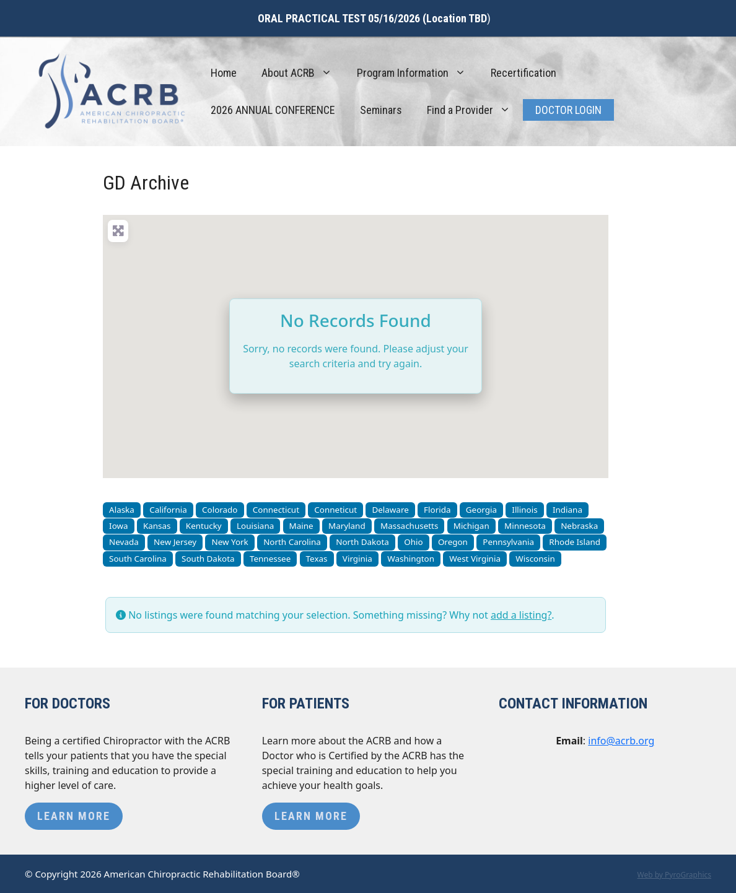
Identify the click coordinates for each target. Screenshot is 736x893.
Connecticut (276, 509)
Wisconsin (535, 558)
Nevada (124, 541)
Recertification (523, 72)
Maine (301, 525)
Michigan (471, 525)
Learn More (73, 815)
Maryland (347, 525)
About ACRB (302, 73)
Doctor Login (568, 109)
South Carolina (138, 558)
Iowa (118, 525)
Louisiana (255, 525)
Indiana (567, 509)
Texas (317, 558)
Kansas (157, 525)
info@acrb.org (621, 740)
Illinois (524, 509)
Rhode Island (574, 541)
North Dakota (362, 541)
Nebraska (579, 525)
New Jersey (175, 541)
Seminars (381, 109)
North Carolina (292, 541)
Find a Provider (475, 110)
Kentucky (204, 525)
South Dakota (208, 558)
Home (224, 72)
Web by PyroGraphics (674, 874)
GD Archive (146, 182)
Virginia (357, 558)
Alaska (121, 509)
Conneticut (335, 509)
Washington (410, 558)
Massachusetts (409, 525)
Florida (437, 509)
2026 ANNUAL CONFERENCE (273, 109)
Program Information (417, 73)
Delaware (390, 509)
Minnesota (525, 525)
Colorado (219, 509)
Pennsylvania (508, 541)
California (168, 509)
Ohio (413, 541)
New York (229, 541)
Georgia (481, 509)
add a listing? (521, 615)
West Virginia (475, 558)
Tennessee (270, 558)
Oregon (453, 541)
